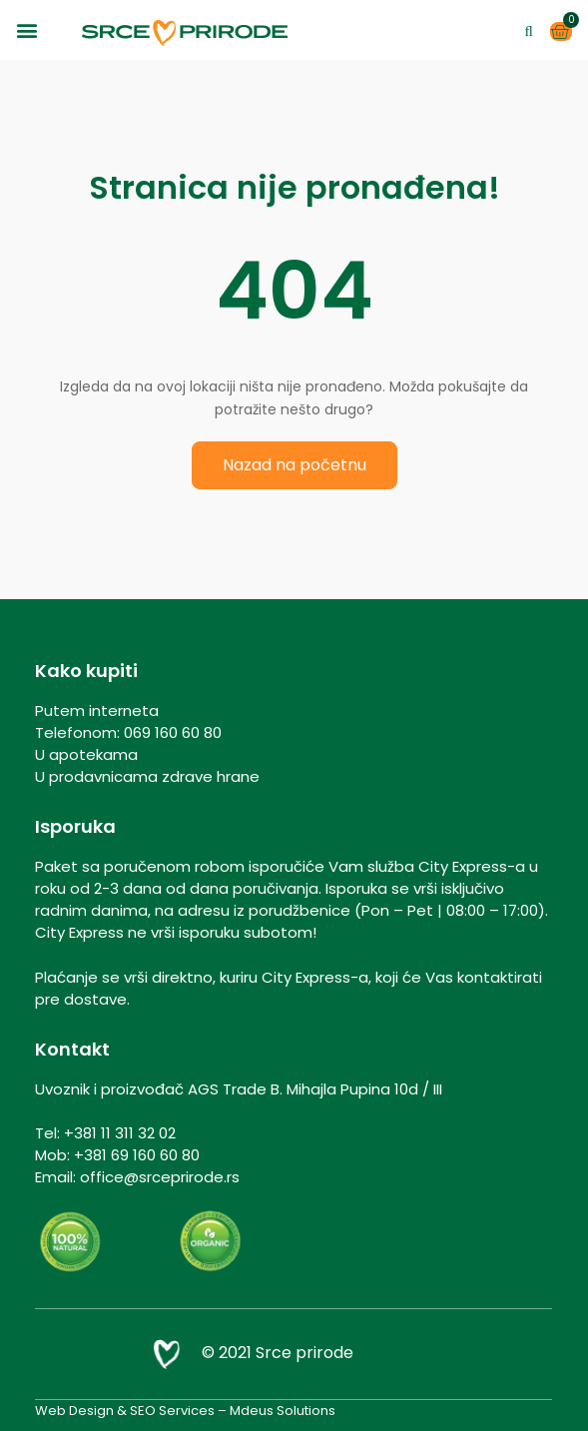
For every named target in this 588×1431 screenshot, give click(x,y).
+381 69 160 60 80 (137, 1154)
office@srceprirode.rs (160, 1176)
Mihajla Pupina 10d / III (364, 1088)
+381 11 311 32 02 (120, 1132)
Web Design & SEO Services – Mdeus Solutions (185, 1410)
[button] (26, 30)
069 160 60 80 (173, 732)
